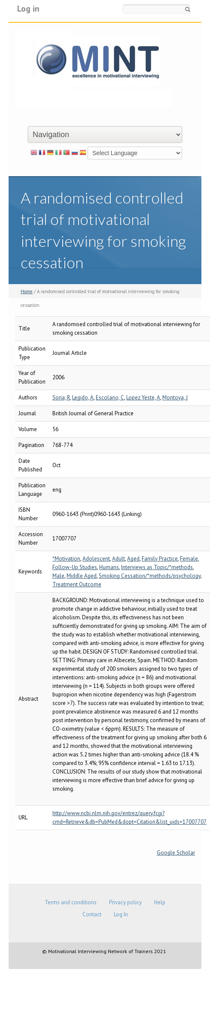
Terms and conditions (71, 902)
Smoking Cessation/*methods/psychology (150, 575)
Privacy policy (125, 902)
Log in (28, 8)
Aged (133, 558)
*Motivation (66, 558)
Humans (109, 567)
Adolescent (96, 558)
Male (58, 575)
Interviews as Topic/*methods (157, 567)
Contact (91, 914)
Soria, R (61, 397)
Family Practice (160, 558)
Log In (121, 914)
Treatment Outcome (76, 584)
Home (27, 291)
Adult (118, 558)
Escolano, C (110, 397)
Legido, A (83, 397)
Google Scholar (176, 852)
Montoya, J (175, 397)
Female (189, 558)
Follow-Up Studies (74, 567)
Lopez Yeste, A (143, 397)
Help (159, 902)
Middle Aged (82, 575)
